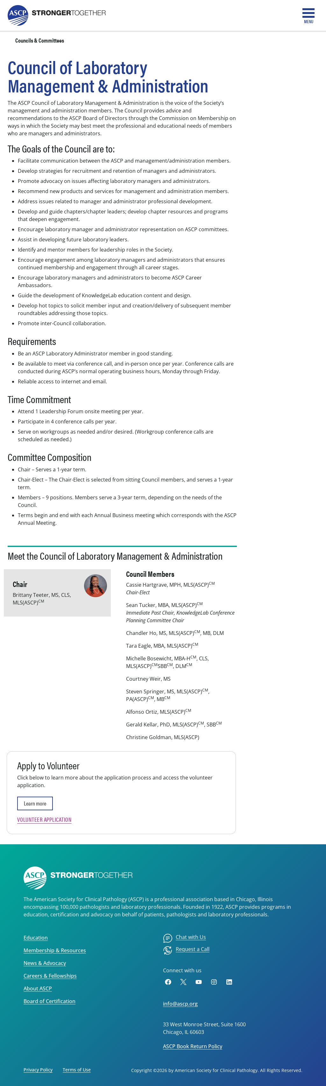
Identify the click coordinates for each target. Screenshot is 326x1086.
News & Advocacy (45, 963)
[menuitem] (184, 938)
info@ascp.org (180, 1003)
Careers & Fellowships (50, 975)
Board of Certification (49, 1001)
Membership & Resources (55, 950)
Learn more (35, 803)
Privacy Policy (38, 1070)
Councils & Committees (39, 40)
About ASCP (38, 988)
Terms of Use (77, 1070)
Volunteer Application (44, 819)
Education (36, 937)
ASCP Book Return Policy (192, 1046)
